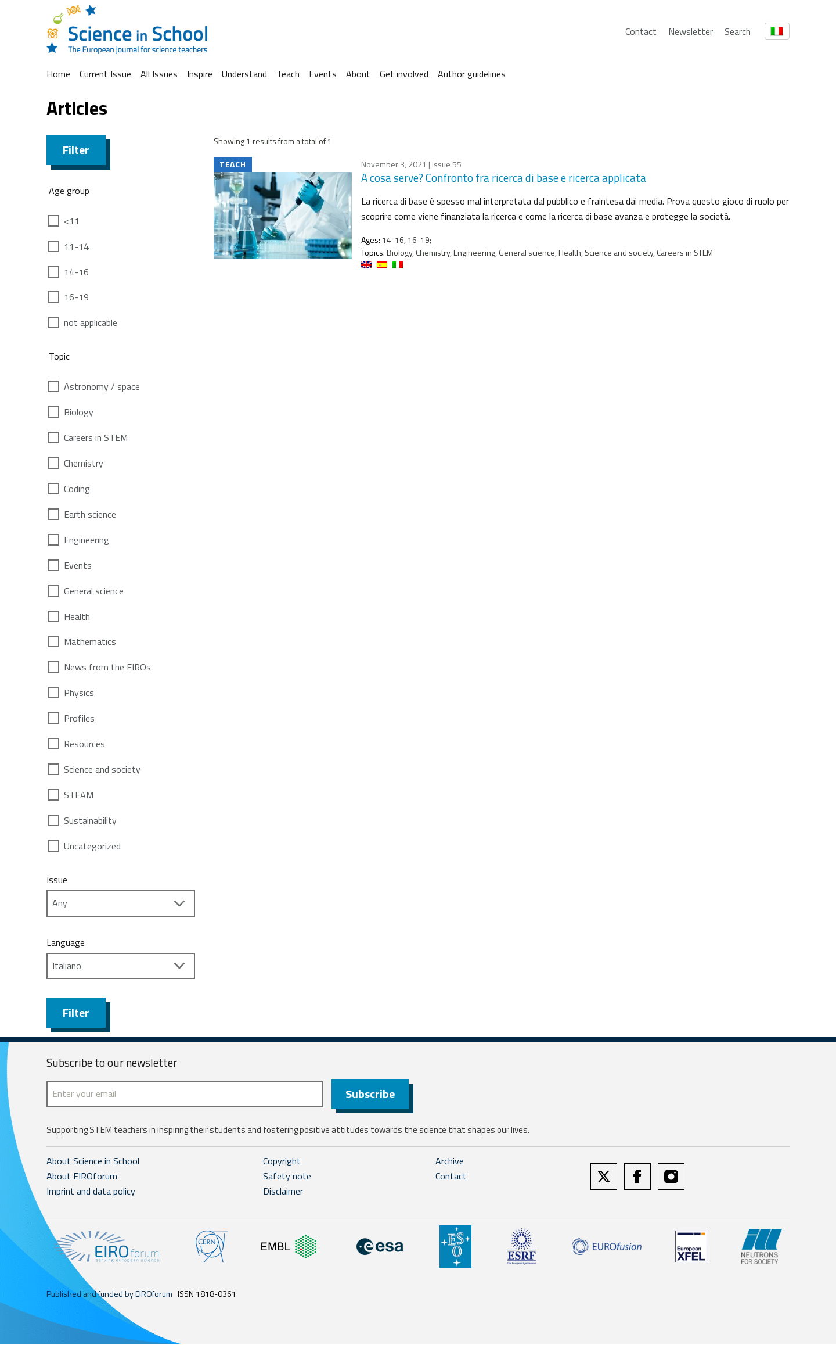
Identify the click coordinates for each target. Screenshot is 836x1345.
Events (323, 74)
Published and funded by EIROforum (109, 1295)
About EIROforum (81, 1178)
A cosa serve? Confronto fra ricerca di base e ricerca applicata (503, 177)
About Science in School (92, 1163)
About (358, 74)
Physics (79, 693)
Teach (288, 74)
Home (58, 74)
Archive (449, 1163)
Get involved (404, 74)
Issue (56, 880)
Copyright (282, 1163)
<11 (72, 221)
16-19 (76, 297)
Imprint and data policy (90, 1192)
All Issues (159, 74)
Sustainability (90, 820)
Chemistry (83, 463)
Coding (77, 489)
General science (94, 591)
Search (738, 31)
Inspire (199, 74)
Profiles (79, 718)
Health (77, 616)
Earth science (90, 514)
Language (65, 942)
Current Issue (105, 74)
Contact (641, 31)
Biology (78, 412)
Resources (84, 744)
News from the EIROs (107, 667)
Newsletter (690, 31)
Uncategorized (92, 846)
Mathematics (90, 641)
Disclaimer (283, 1192)
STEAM (78, 795)
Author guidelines (472, 74)
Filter (76, 150)
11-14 (76, 246)
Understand (244, 74)
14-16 (76, 272)
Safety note (287, 1178)
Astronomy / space (102, 386)
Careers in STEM (96, 437)
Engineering (86, 540)
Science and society (102, 769)
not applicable (90, 322)
